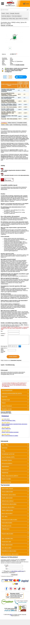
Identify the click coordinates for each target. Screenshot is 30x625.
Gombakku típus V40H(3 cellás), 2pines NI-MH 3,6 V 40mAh (14, 18)
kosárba (21, 76)
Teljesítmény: (5, 59)
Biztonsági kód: (4, 346)
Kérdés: (3, 335)
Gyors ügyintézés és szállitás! (15, 435)
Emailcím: (3, 333)
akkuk (11, 614)
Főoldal (3, 13)
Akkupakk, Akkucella (14, 13)
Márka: (3, 63)
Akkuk (7, 13)
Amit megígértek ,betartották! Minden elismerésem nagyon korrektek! (15, 424)
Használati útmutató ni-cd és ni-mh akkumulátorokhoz (15, 175)
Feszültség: (4, 58)
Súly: (3, 62)
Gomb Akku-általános (6, 16)
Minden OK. (15, 427)
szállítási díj (6, 386)
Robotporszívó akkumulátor (9, 519)
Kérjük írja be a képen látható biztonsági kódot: (4, 350)
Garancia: (4, 64)
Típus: (3, 60)
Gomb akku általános (16, 16)
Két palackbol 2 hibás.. (15, 419)
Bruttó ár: (4, 54)
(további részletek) (20, 64)
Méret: (3, 61)
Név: (2, 331)
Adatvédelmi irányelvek (16, 360)
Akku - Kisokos (24, 324)
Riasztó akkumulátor (7, 533)
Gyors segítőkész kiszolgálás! (15, 431)
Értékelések (5, 416)
